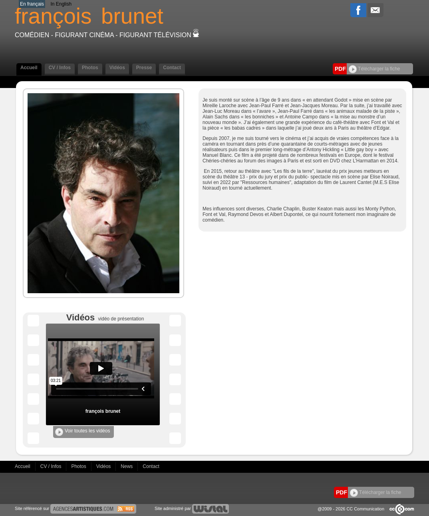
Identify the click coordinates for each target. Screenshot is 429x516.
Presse (144, 67)
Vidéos (117, 67)
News (127, 466)
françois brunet (102, 411)
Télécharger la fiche (374, 69)
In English (61, 4)
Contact (172, 67)
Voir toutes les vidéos (82, 432)
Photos (90, 67)
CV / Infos (60, 67)
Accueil (29, 67)
